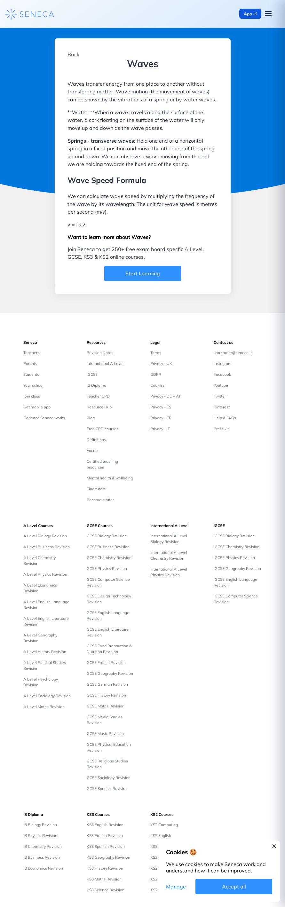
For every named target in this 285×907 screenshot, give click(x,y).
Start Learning (142, 273)
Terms (155, 352)
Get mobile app (37, 407)
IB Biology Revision (40, 824)
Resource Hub (99, 407)
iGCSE (92, 374)
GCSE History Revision (106, 695)
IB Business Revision (41, 857)
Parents (30, 363)
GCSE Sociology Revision (109, 777)
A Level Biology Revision (45, 535)
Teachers (31, 352)
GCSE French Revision (106, 662)
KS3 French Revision (105, 835)
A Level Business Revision (46, 546)
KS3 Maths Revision (104, 879)
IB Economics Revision (43, 868)
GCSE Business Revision (108, 546)
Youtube (221, 385)
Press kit (221, 428)
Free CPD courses (102, 428)
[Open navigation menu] (268, 14)
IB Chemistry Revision (42, 846)
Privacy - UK (161, 363)
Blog (91, 417)
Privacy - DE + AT (165, 396)
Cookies (157, 385)
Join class (31, 396)
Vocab (92, 450)
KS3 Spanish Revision (106, 846)
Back (73, 54)
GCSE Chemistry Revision (109, 557)
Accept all (234, 886)
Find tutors (96, 488)
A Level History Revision (44, 651)
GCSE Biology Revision (107, 535)
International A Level (105, 363)
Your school (33, 385)
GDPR (155, 374)
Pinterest (222, 407)
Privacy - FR (160, 417)
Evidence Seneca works (44, 417)
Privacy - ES (160, 407)
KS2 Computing (164, 824)
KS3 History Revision (105, 868)
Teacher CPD (98, 396)
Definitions (96, 439)
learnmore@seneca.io (233, 352)
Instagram (223, 363)
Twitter (220, 396)
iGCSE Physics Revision (234, 557)
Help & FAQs (225, 417)
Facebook (222, 374)
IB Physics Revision (40, 835)
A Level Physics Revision (45, 574)
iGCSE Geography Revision (237, 568)
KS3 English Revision (105, 824)
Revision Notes (100, 352)
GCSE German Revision (107, 684)
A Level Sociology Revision (47, 695)
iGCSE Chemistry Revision (236, 546)
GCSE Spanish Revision (107, 788)
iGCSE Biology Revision (234, 535)
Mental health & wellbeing (110, 478)
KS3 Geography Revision (108, 857)
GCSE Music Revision (105, 733)
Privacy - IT (160, 428)
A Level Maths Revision (44, 706)
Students (31, 374)
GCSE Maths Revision (105, 706)
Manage (176, 886)
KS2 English (160, 835)
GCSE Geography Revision (110, 673)
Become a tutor (100, 499)
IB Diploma (96, 385)
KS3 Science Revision (105, 889)
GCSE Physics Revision (107, 568)
